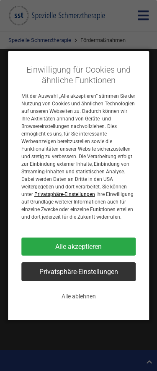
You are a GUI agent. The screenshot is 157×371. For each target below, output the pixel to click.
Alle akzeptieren (78, 247)
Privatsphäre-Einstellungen (64, 194)
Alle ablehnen (79, 296)
